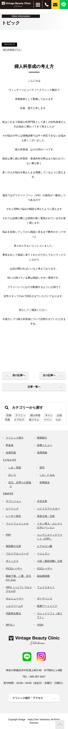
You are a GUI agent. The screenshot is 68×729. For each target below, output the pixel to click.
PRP (8, 534)
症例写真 (8, 417)
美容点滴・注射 (46, 516)
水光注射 (42, 501)
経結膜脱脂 (43, 576)
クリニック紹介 (15, 437)
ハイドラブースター (48, 508)
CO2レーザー (44, 568)
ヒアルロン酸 (44, 546)
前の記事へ (19, 375)
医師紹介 (42, 437)
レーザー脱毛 (13, 516)
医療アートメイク (47, 606)
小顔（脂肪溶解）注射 (49, 561)
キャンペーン (48, 417)
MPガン (10, 624)
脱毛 (42, 467)
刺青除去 (45, 482)
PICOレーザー (14, 568)
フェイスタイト (46, 587)
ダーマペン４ (44, 598)
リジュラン (43, 553)
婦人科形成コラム (12, 50)
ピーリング (12, 508)
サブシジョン (13, 501)
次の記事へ (49, 375)
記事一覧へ (34, 386)
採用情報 (42, 452)
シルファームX (14, 606)
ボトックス (12, 561)
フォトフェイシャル (17, 523)
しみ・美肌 (14, 467)
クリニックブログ (20, 417)
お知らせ (58, 417)
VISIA (40, 624)
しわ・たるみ (47, 475)
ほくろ (12, 475)
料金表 (9, 445)
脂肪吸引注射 (13, 546)
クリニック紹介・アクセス (28, 697)
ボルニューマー (15, 598)
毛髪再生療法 (13, 613)
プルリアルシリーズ (17, 553)
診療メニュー (44, 445)
